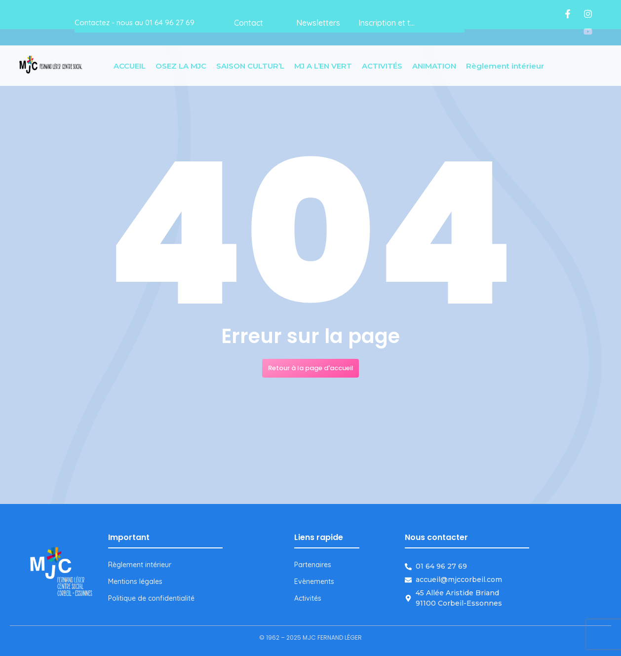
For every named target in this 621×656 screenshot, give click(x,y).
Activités (307, 598)
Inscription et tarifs (392, 23)
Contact (248, 23)
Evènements (314, 581)
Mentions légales (135, 581)
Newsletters (318, 23)
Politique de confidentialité (151, 598)
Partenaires (312, 564)
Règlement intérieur (139, 564)
